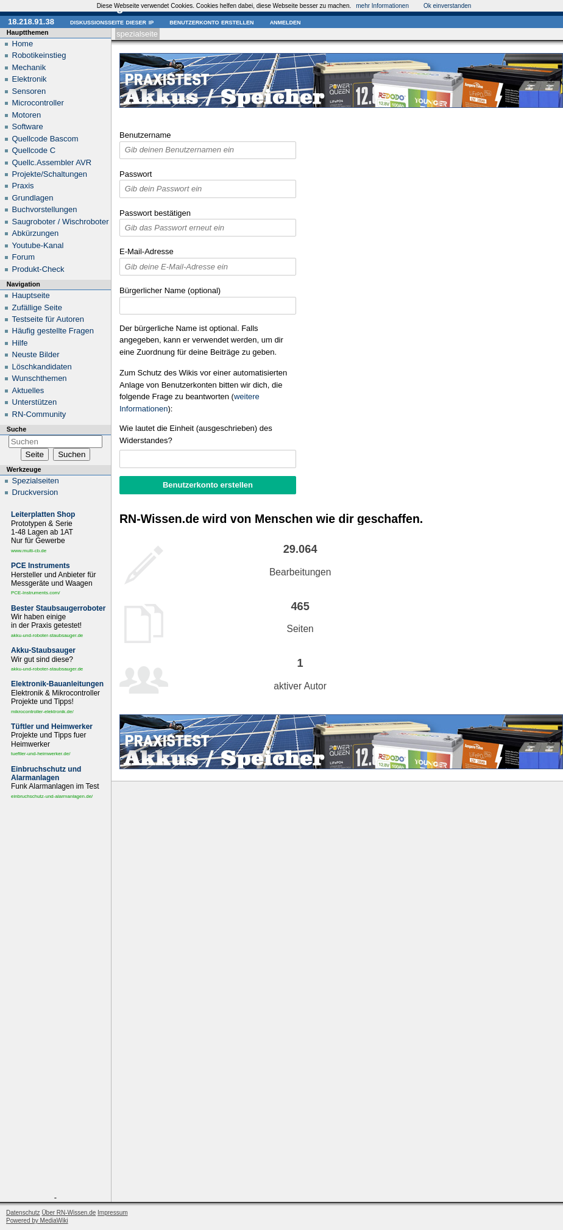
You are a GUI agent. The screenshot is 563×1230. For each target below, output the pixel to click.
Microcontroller (38, 102)
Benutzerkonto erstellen (211, 21)
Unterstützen (34, 402)
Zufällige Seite (37, 307)
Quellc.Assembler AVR (52, 162)
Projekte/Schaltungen (50, 174)
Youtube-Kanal (38, 245)
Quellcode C (34, 150)
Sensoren (29, 91)
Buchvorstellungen (44, 209)
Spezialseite (137, 33)
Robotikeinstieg (39, 55)
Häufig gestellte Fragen (53, 330)
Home (23, 43)
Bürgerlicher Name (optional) (170, 290)
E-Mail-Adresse (146, 251)
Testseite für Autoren (48, 319)
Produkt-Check (38, 269)
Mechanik (29, 67)
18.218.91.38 (31, 21)
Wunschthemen (39, 378)
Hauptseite (31, 295)
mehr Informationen (382, 5)
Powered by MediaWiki (37, 1220)
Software (27, 126)
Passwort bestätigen (155, 213)
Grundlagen (33, 197)
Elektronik (29, 79)
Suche (16, 429)
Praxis (23, 185)
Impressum (112, 1212)
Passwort (135, 174)
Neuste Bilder (36, 354)
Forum (23, 256)
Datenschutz (23, 1212)
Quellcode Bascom (45, 138)
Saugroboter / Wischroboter (60, 221)
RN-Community (39, 414)
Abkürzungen (35, 233)
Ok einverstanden (447, 5)
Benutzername (145, 135)
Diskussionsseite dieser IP (112, 21)
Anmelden (285, 21)
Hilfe (20, 342)
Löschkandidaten (42, 366)
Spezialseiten (35, 480)
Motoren (26, 114)
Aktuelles (28, 390)
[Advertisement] (55, 999)
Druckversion (35, 492)
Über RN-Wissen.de (68, 1212)
